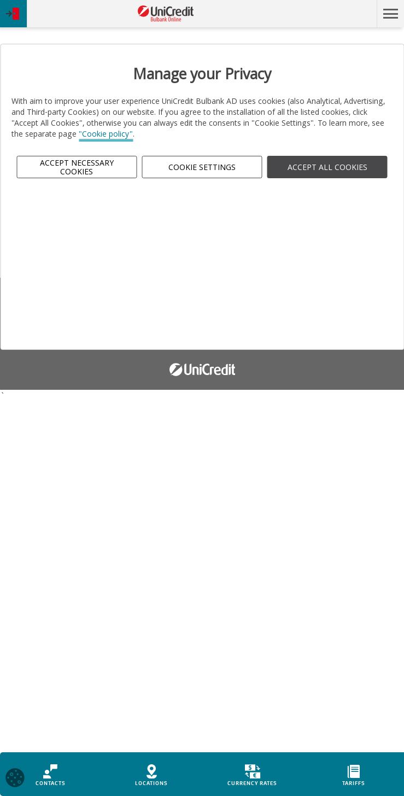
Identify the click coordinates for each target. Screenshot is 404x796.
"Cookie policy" (106, 133)
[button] (390, 13)
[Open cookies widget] (15, 779)
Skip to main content (329, 13)
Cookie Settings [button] (202, 167)
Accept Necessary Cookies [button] (77, 166)
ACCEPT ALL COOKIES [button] (327, 167)
